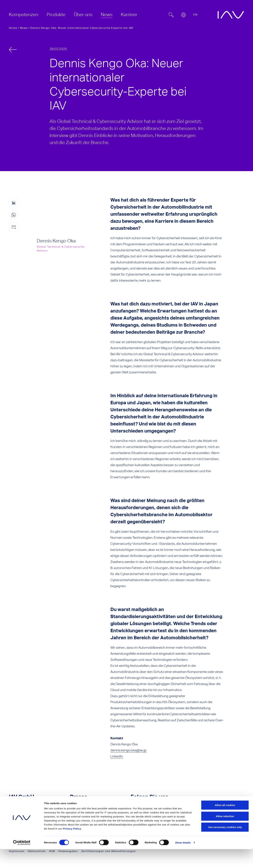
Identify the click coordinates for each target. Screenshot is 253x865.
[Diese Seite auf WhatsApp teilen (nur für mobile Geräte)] (13, 215)
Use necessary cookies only (225, 842)
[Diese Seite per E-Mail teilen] (13, 227)
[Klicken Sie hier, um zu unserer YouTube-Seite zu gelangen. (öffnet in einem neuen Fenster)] (134, 807)
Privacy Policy (72, 844)
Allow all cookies (225, 820)
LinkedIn (116, 756)
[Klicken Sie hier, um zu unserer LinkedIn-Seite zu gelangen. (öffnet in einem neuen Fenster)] (148, 807)
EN (195, 14)
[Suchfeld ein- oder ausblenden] (171, 14)
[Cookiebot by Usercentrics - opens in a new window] (21, 858)
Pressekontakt (91, 807)
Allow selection (225, 832)
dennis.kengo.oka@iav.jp (128, 750)
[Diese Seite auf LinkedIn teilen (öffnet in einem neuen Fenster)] (13, 203)
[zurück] (13, 49)
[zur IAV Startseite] (231, 15)
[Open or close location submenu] (183, 15)
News (24, 27)
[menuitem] (23, 14)
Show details (183, 858)
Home (13, 27)
